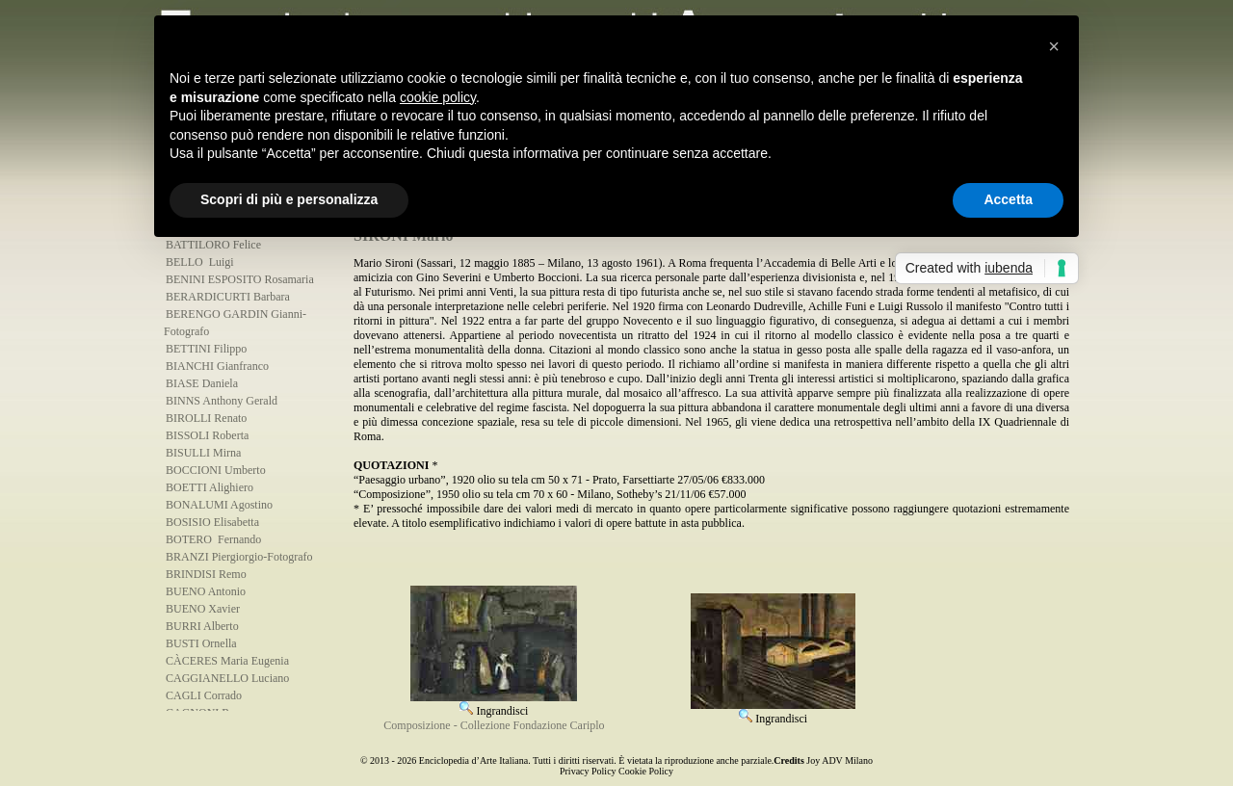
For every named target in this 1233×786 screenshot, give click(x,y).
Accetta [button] (1008, 199)
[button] (1053, 46)
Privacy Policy (588, 771)
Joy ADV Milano (839, 760)
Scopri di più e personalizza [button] (289, 199)
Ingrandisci (493, 704)
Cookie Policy (645, 771)
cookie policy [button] (438, 97)
